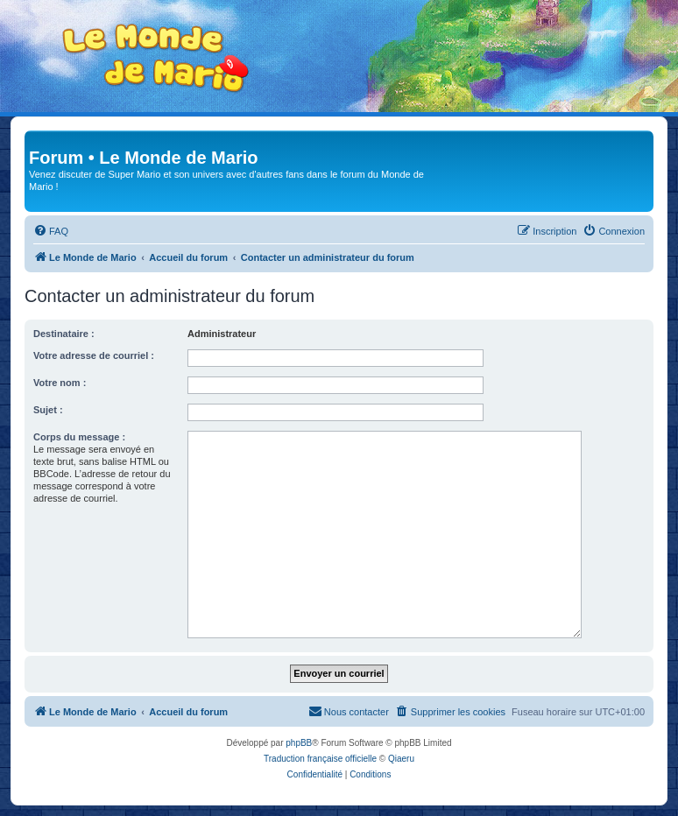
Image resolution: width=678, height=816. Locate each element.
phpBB (299, 743)
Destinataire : (64, 333)
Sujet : (48, 409)
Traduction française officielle (320, 758)
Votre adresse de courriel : (93, 355)
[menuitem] (50, 231)
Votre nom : (59, 382)
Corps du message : (79, 437)
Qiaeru (401, 758)
